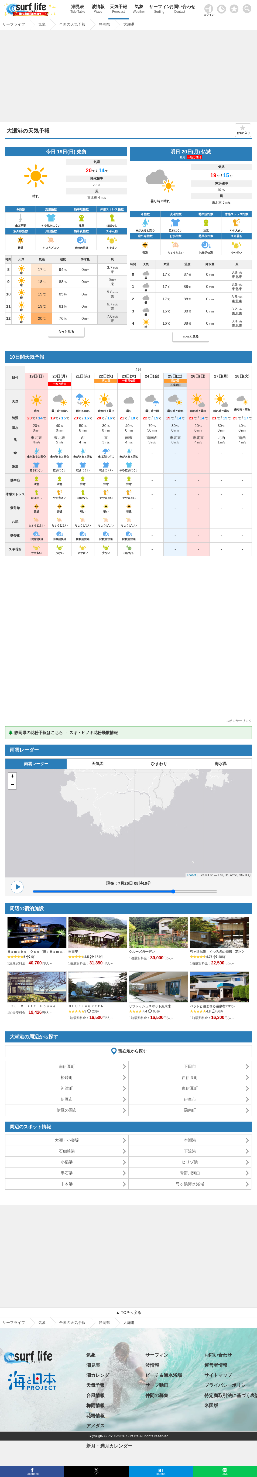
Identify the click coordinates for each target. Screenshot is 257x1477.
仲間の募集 (156, 1395)
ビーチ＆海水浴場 (163, 1375)
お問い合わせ (179, 9)
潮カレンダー (100, 1375)
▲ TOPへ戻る (128, 1312)
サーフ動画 (156, 1385)
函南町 (190, 1110)
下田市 (190, 1066)
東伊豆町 (190, 1088)
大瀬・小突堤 (67, 1140)
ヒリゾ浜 (190, 1162)
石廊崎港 (67, 1151)
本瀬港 (190, 1140)
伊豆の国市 (67, 1110)
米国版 (211, 1405)
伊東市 (190, 1099)
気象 (139, 9)
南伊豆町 (67, 1066)
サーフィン (159, 9)
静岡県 (104, 1322)
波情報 (98, 9)
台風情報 (95, 1395)
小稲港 (67, 1162)
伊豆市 (67, 1099)
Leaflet (191, 875)
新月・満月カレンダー (109, 1446)
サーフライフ (13, 1322)
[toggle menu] (248, 7)
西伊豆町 (190, 1077)
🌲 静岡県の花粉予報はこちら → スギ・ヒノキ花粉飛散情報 (63, 732)
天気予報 (118, 9)
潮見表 (78, 9)
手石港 (67, 1173)
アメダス (95, 1425)
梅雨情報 (95, 1405)
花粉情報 (95, 1415)
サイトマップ (218, 1375)
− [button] (12, 785)
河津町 (67, 1088)
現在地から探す (132, 1051)
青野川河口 (190, 1173)
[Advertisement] (128, 77)
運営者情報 (215, 1365)
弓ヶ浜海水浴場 (190, 1184)
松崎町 (67, 1077)
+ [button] (12, 777)
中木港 (67, 1184)
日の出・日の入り (104, 1435)
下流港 (190, 1151)
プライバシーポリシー (227, 1385)
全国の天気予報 (72, 1322)
